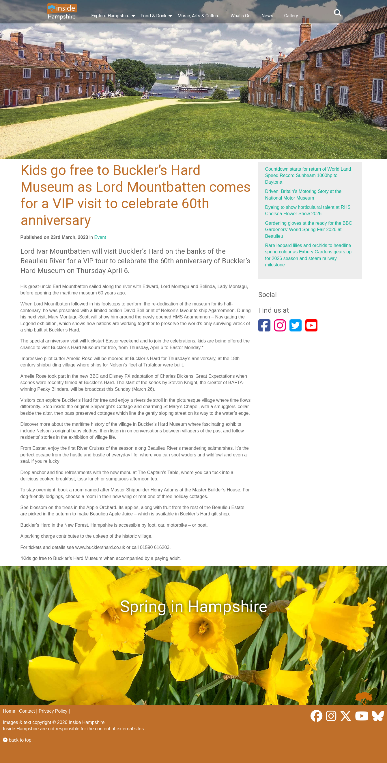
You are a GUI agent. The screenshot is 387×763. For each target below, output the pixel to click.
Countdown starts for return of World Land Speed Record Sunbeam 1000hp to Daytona (308, 176)
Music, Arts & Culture (198, 16)
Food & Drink (154, 16)
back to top (17, 740)
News (267, 16)
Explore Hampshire (110, 16)
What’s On (240, 16)
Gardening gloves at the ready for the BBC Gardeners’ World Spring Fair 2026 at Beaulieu (308, 230)
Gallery (291, 16)
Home (9, 711)
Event (100, 237)
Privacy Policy (53, 711)
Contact (27, 711)
